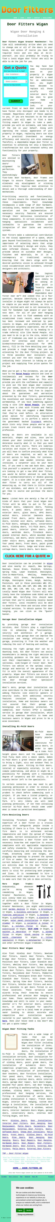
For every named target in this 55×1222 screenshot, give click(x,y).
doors (16, 507)
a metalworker (33, 940)
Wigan (50, 563)
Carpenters (39, 1126)
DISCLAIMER (47, 18)
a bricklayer (46, 909)
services (16, 609)
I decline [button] (28, 1210)
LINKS (22, 18)
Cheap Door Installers (33, 1132)
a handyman (43, 915)
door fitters (9, 199)
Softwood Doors (10, 1132)
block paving (32, 935)
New (21, 1176)
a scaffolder (17, 918)
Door (4, 563)
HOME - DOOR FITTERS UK (27, 1168)
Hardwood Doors (10, 1143)
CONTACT (37, 18)
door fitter (31, 59)
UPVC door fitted (42, 471)
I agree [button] (20, 1210)
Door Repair (28, 1143)
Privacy (51, 1176)
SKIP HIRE (33, 929)
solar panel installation (24, 920)
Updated (27, 1176)
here (4, 1021)
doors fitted (37, 987)
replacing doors (33, 134)
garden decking (16, 909)
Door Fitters (44, 1143)
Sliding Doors (19, 1121)
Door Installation (41, 1121)
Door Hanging (38, 1123)
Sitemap (4, 1176)
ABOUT (29, 18)
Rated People (40, 333)
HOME (15, 18)
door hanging (26, 1093)
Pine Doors (18, 1137)
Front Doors (17, 1135)
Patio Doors (24, 1126)
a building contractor (26, 912)
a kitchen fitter (22, 926)
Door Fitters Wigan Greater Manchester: (25, 42)
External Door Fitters (30, 1129)
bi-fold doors (9, 760)
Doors (48, 1129)
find (11, 953)
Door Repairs (28, 1140)
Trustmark (36, 422)
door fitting (31, 352)
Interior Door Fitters (15, 1123)
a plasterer (43, 918)
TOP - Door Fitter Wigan (15, 1153)
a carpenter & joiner (36, 923)
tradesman (17, 338)
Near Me (34, 1176)
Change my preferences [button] (25, 1214)
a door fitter (29, 904)
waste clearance (12, 937)
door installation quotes (36, 1015)
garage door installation (30, 713)
